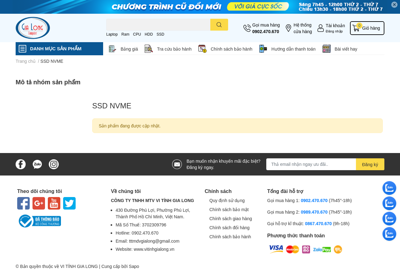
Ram (125, 34)
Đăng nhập (334, 31)
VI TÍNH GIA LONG (79, 266)
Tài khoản (335, 25)
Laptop (112, 34)
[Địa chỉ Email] (325, 164)
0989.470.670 (315, 212)
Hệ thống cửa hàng (302, 28)
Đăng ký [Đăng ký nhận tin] (370, 164)
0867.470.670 (319, 223)
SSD (160, 34)
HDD (149, 34)
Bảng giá (129, 49)
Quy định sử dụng (227, 200)
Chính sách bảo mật (229, 209)
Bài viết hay (346, 49)
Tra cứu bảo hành (174, 49)
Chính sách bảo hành (231, 49)
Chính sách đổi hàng (229, 227)
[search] (219, 25)
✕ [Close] (394, 4)
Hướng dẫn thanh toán (293, 49)
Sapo (134, 266)
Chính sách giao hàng (230, 218)
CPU (137, 34)
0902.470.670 (265, 31)
